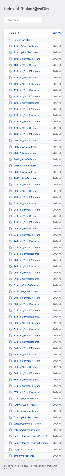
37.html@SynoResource (24, 392)
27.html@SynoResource (24, 253)
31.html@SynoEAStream (24, 310)
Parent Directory (20, 39)
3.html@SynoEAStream (23, 285)
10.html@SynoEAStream (24, 58)
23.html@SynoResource (24, 203)
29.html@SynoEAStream (24, 272)
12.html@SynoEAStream (24, 83)
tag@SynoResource (21, 455)
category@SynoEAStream (25, 423)
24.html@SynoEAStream (24, 209)
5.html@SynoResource (23, 417)
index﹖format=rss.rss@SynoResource (29, 442)
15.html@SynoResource (24, 115)
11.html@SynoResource (24, 77)
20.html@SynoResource (24, 140)
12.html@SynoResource (24, 90)
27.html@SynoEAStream (24, 247)
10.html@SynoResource (24, 64)
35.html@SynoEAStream (24, 360)
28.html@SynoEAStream (24, 260)
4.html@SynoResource (23, 404)
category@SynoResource (24, 429)
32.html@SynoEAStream (24, 322)
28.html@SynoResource (24, 266)
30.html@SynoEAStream (24, 297)
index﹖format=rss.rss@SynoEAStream (29, 436)
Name (12, 32)
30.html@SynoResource (24, 304)
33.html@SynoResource (24, 341)
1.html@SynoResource (23, 52)
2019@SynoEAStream (23, 171)
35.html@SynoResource (24, 366)
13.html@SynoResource (24, 102)
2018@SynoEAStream (23, 159)
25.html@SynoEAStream (24, 222)
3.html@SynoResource (23, 291)
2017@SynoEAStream (23, 146)
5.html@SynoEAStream (23, 410)
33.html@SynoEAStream (24, 335)
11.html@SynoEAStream (24, 71)
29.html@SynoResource (24, 278)
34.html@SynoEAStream (24, 348)
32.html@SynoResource (24, 329)
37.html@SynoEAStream (24, 385)
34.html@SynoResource (24, 354)
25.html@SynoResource (24, 228)
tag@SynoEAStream (22, 449)
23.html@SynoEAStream (24, 197)
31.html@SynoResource (24, 316)
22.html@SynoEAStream (24, 184)
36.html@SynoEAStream (24, 373)
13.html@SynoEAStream (24, 96)
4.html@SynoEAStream (23, 398)
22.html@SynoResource (24, 190)
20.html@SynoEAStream (24, 134)
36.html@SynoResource (24, 379)
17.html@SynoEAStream (24, 121)
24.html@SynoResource (24, 216)
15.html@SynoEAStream (24, 109)
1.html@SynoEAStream (23, 46)
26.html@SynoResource (24, 241)
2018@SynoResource (23, 165)
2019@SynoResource (23, 178)
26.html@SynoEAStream (24, 234)
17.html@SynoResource (24, 127)
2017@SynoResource (23, 153)
